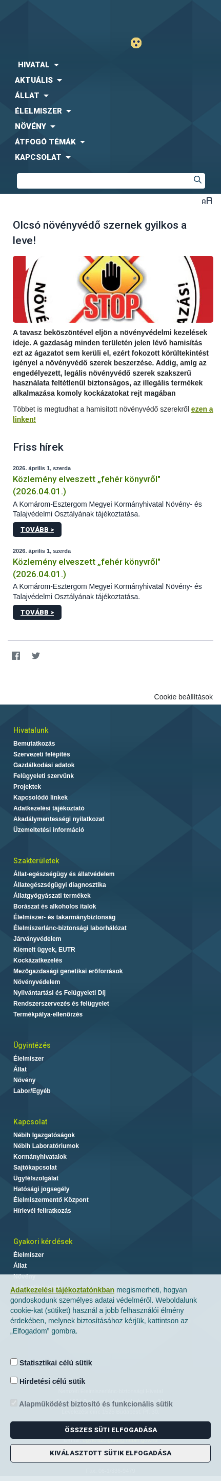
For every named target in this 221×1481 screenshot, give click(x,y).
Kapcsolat (30, 1122)
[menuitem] (110, 64)
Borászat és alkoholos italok (54, 906)
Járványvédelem (37, 938)
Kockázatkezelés (37, 960)
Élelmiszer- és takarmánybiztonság (64, 917)
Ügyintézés (32, 1045)
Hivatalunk (30, 730)
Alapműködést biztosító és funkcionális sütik (91, 1403)
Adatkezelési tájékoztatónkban (62, 1290)
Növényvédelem (36, 982)
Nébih (55, 16)
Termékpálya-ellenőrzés (48, 1014)
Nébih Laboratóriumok (46, 1146)
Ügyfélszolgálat (35, 1178)
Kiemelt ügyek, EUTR (44, 949)
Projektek (27, 786)
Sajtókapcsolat (35, 1167)
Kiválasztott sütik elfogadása (110, 1453)
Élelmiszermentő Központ (51, 1200)
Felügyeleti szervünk (43, 776)
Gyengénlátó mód (140, 43)
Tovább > (37, 529)
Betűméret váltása (206, 200)
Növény (24, 1080)
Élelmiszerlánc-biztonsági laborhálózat (70, 928)
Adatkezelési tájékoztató (49, 808)
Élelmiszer (28, 1058)
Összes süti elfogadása (111, 1430)
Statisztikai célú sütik (51, 1362)
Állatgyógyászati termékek (52, 895)
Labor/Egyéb (32, 1091)
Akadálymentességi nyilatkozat (58, 819)
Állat (20, 1069)
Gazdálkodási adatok (43, 765)
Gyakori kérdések (42, 1241)
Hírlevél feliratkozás (42, 1210)
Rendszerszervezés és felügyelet (61, 1003)
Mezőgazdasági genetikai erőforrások (68, 971)
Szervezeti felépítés (41, 754)
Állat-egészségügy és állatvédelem (63, 874)
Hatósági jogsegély (41, 1189)
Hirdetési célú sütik (47, 1381)
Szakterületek (36, 861)
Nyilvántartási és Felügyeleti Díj (59, 992)
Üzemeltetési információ (48, 830)
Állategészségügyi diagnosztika (59, 884)
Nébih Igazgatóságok (44, 1135)
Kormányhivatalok (40, 1156)
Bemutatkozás (34, 743)
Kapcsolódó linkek (40, 797)
